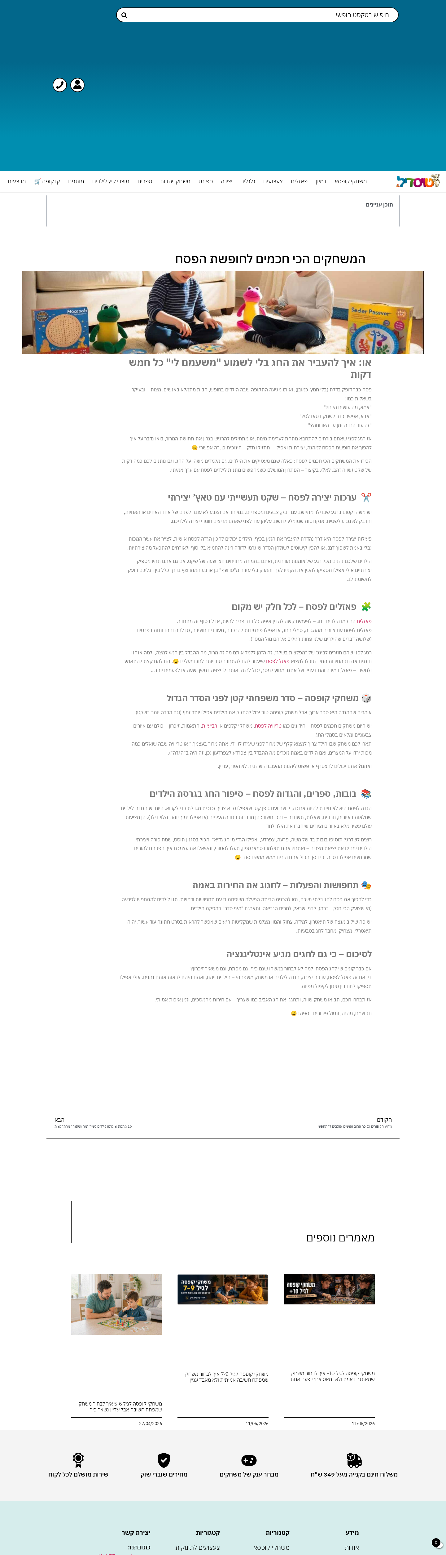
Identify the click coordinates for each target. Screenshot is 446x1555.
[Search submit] (124, 15)
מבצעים (17, 181)
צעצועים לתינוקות (197, 1547)
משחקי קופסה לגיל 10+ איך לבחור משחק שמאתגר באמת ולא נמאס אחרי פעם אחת (333, 1376)
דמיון (321, 181)
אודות (352, 1547)
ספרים (145, 181)
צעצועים (273, 181)
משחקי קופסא (350, 181)
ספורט (206, 181)
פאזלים (299, 181)
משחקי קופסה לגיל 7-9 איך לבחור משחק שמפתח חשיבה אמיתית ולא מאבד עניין (227, 1377)
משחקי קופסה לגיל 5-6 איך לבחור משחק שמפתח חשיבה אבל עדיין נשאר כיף (120, 1407)
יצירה (226, 181)
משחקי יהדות (175, 181)
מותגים (76, 181)
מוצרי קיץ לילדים (110, 181)
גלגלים (247, 181)
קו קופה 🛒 (47, 181)
